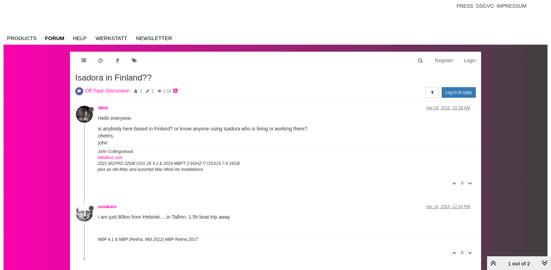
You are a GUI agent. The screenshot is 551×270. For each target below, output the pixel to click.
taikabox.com (110, 157)
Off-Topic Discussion (107, 91)
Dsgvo (485, 6)
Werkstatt (111, 38)
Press (464, 6)
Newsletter (154, 38)
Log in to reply (459, 92)
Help (79, 38)
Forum (54, 38)
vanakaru (107, 206)
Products (22, 38)
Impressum (511, 6)
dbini (103, 107)
